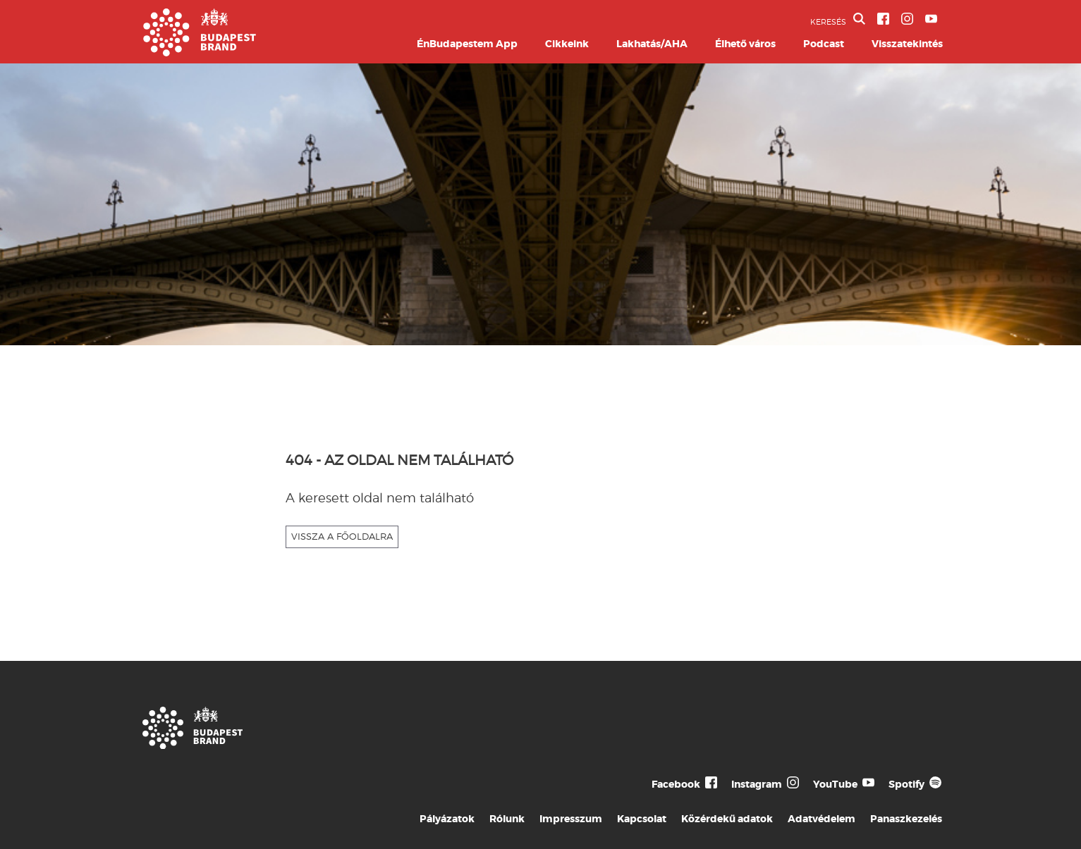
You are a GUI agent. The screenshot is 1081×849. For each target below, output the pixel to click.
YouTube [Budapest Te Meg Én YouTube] (835, 784)
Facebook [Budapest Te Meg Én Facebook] (676, 784)
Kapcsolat (641, 818)
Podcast (823, 43)
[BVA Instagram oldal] (907, 19)
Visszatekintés (907, 43)
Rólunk (507, 818)
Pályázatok (447, 818)
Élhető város (745, 43)
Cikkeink (567, 43)
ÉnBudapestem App (467, 43)
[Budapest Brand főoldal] (199, 52)
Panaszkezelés (906, 818)
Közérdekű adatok (727, 818)
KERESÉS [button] (837, 20)
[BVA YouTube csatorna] (931, 19)
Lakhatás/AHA (652, 43)
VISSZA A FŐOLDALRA (342, 536)
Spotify (906, 784)
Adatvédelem (821, 818)
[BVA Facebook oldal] (883, 19)
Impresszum (570, 818)
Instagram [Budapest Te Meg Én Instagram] (756, 784)
